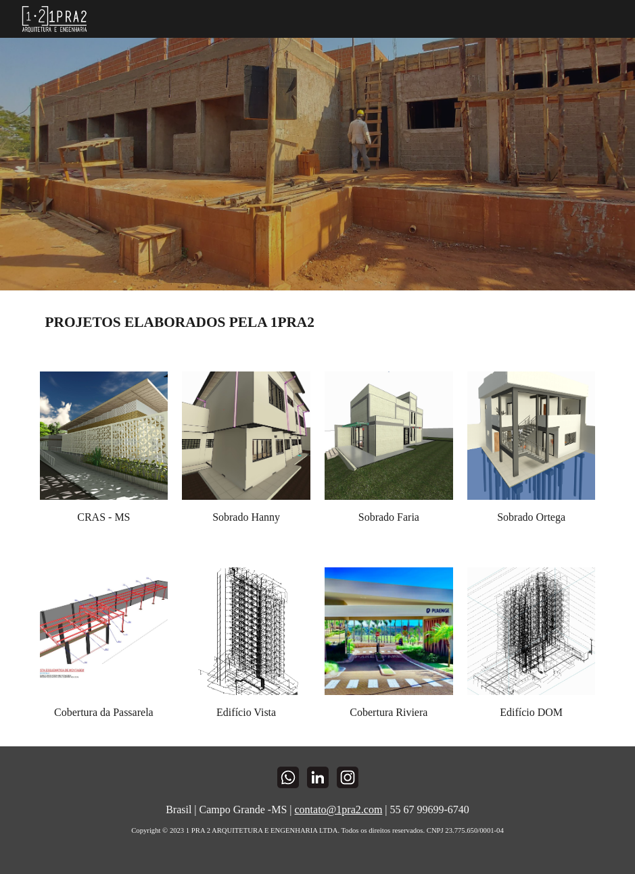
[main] (318, 323)
